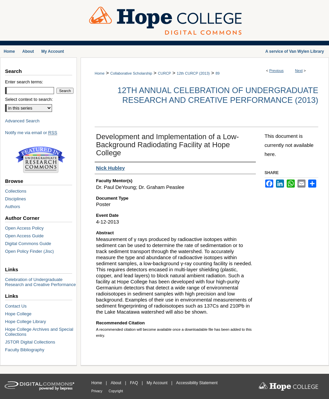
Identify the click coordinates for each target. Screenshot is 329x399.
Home (99, 73)
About (117, 383)
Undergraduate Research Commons (40, 159)
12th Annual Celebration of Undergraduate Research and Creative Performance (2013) (217, 95)
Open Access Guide (24, 235)
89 (218, 73)
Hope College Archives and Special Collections (39, 332)
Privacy (97, 391)
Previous (276, 71)
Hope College (18, 313)
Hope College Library (25, 321)
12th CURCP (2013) (193, 73)
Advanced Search (22, 120)
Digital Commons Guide (28, 243)
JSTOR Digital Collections (30, 342)
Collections (16, 191)
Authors (12, 206)
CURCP (164, 73)
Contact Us (16, 306)
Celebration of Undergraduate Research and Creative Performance (40, 282)
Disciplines (15, 198)
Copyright (116, 391)
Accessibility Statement (197, 383)
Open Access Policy (24, 228)
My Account (158, 383)
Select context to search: (29, 99)
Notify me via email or (31, 132)
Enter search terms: (24, 81)
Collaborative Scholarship (131, 73)
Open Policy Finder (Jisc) (29, 251)
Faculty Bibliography (24, 349)
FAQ (134, 383)
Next (299, 71)
